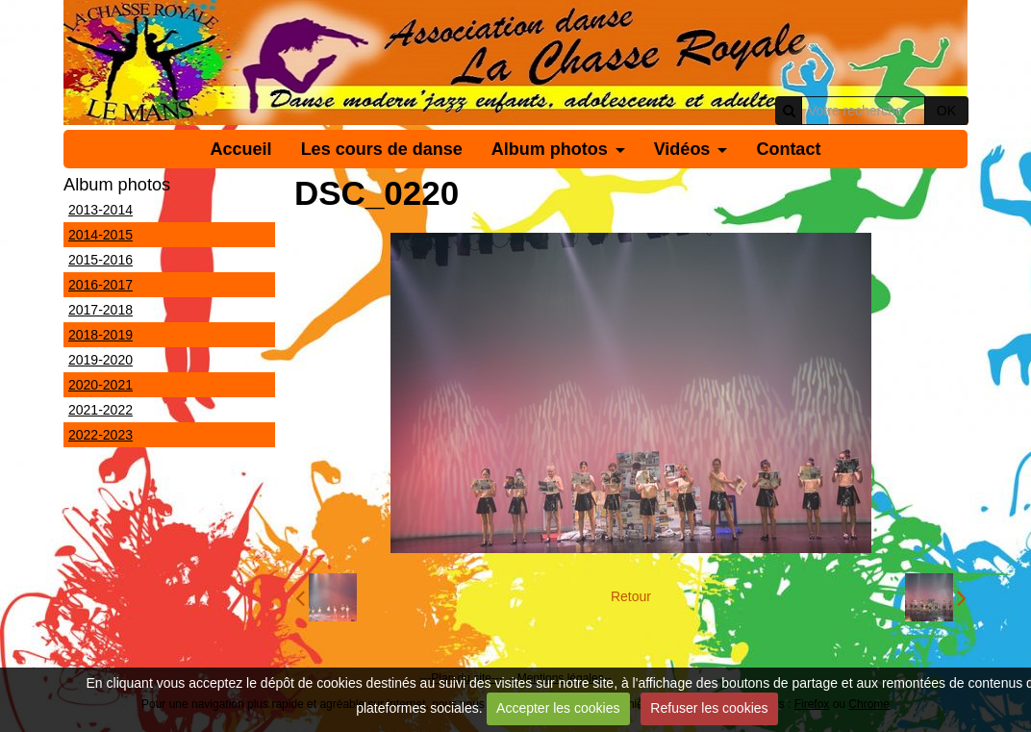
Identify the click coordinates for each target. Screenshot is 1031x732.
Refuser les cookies (708, 708)
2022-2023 (100, 434)
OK (946, 110)
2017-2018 (100, 309)
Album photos (549, 149)
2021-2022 (100, 409)
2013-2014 (100, 209)
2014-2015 (100, 234)
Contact (788, 149)
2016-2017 (100, 284)
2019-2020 (100, 359)
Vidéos (682, 149)
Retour (631, 596)
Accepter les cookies (557, 708)
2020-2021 (100, 384)
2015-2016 (100, 259)
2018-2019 (100, 334)
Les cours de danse (382, 149)
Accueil (241, 149)
